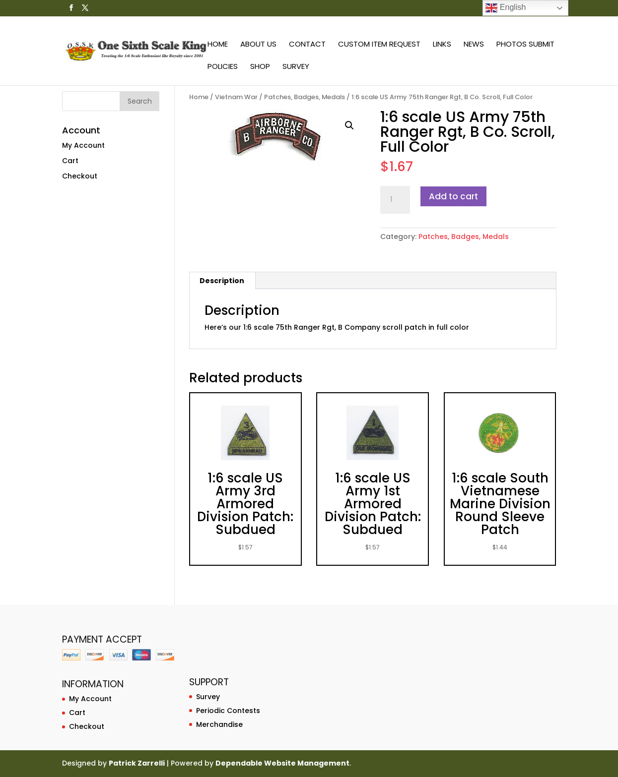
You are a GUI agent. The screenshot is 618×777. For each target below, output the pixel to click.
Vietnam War (236, 97)
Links (442, 45)
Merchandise (219, 724)
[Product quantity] (395, 200)
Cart (70, 161)
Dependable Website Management (282, 763)
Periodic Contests (228, 711)
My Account (83, 145)
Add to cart (453, 196)
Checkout (79, 176)
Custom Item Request (379, 45)
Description (222, 281)
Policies (222, 67)
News (474, 45)
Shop (260, 67)
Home (217, 45)
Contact (307, 45)
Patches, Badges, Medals (304, 97)
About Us (258, 45)
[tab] (222, 280)
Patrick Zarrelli (137, 763)
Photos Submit (525, 45)
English (505, 8)
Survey (295, 67)
